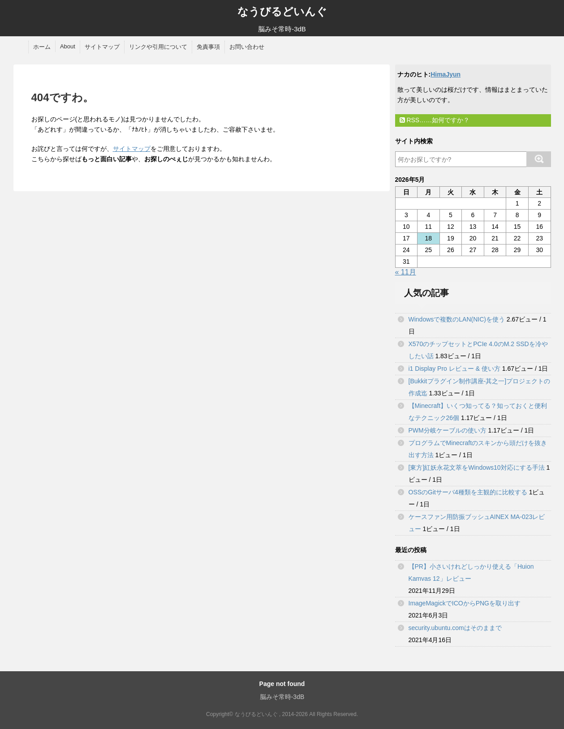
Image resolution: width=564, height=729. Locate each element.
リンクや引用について (158, 46)
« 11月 (405, 272)
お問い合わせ (246, 46)
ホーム (42, 46)
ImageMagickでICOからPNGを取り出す (465, 603)
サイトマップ (102, 46)
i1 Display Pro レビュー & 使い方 (454, 368)
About (67, 46)
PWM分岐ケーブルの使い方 (448, 430)
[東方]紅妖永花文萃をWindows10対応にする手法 (477, 467)
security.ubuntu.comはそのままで (455, 627)
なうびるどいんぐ (282, 11)
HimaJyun (446, 74)
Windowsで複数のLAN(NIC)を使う (457, 319)
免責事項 (208, 46)
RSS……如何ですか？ (435, 120)
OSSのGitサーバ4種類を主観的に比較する (468, 492)
